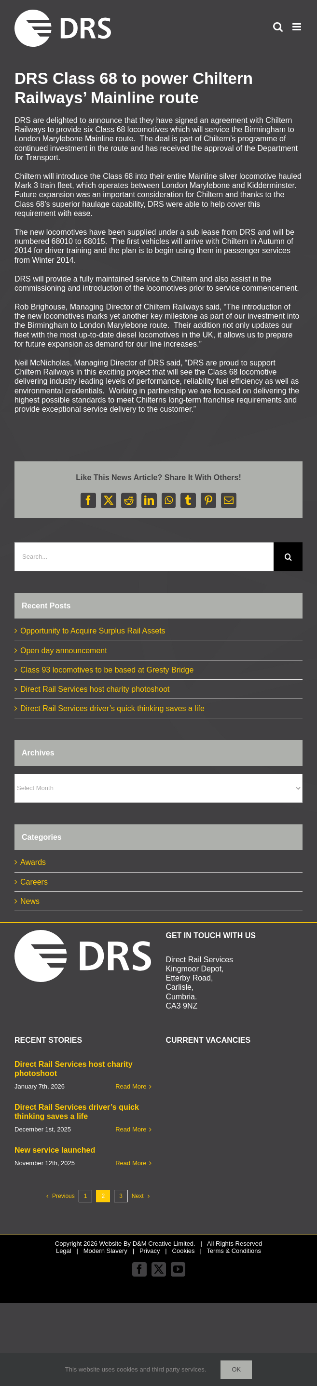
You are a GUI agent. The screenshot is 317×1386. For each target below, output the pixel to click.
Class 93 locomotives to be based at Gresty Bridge (106, 670)
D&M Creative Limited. (164, 1243)
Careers (34, 882)
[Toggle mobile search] (278, 27)
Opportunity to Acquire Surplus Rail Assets (92, 631)
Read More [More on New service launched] (130, 1163)
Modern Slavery (105, 1250)
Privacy (149, 1250)
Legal (63, 1250)
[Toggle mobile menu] (297, 27)
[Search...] (144, 556)
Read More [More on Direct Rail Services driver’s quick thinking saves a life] (130, 1129)
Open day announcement (63, 650)
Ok (236, 1369)
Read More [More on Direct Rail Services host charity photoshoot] (130, 1086)
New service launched (54, 1150)
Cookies (183, 1250)
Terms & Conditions (234, 1250)
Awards (33, 862)
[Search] (288, 556)
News (30, 901)
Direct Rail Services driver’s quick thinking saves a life (112, 708)
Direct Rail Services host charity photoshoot (94, 689)
